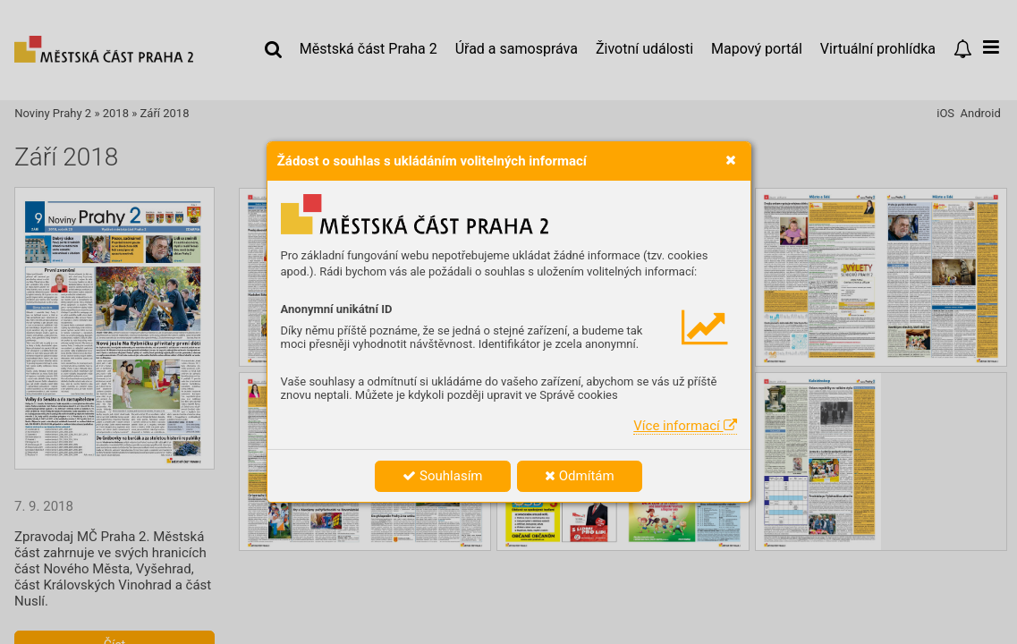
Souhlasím (442, 476)
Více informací (684, 426)
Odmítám (579, 476)
